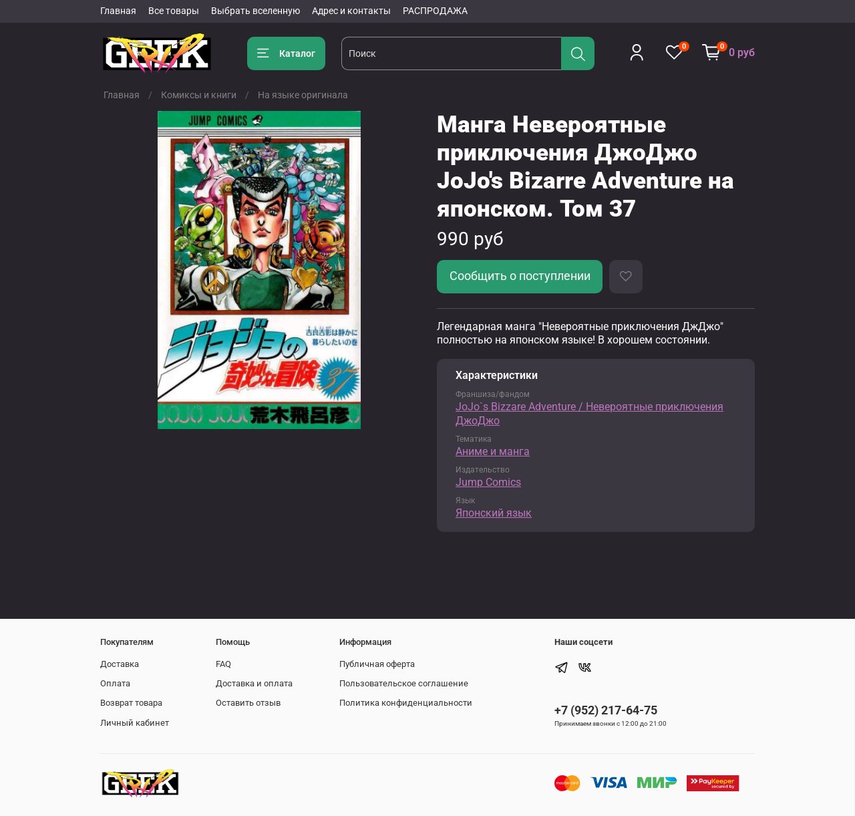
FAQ (223, 664)
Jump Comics (488, 482)
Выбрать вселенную (255, 10)
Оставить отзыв (248, 703)
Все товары (173, 10)
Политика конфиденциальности (405, 703)
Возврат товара (131, 703)
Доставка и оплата (254, 683)
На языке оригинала (303, 95)
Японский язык (494, 513)
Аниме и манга (493, 451)
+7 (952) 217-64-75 (605, 710)
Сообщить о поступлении (520, 276)
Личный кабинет (134, 723)
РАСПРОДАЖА (435, 10)
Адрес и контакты (351, 10)
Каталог (286, 53)
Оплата (115, 683)
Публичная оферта (377, 664)
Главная (118, 10)
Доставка (119, 664)
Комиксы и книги (198, 95)
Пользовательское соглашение (403, 683)
